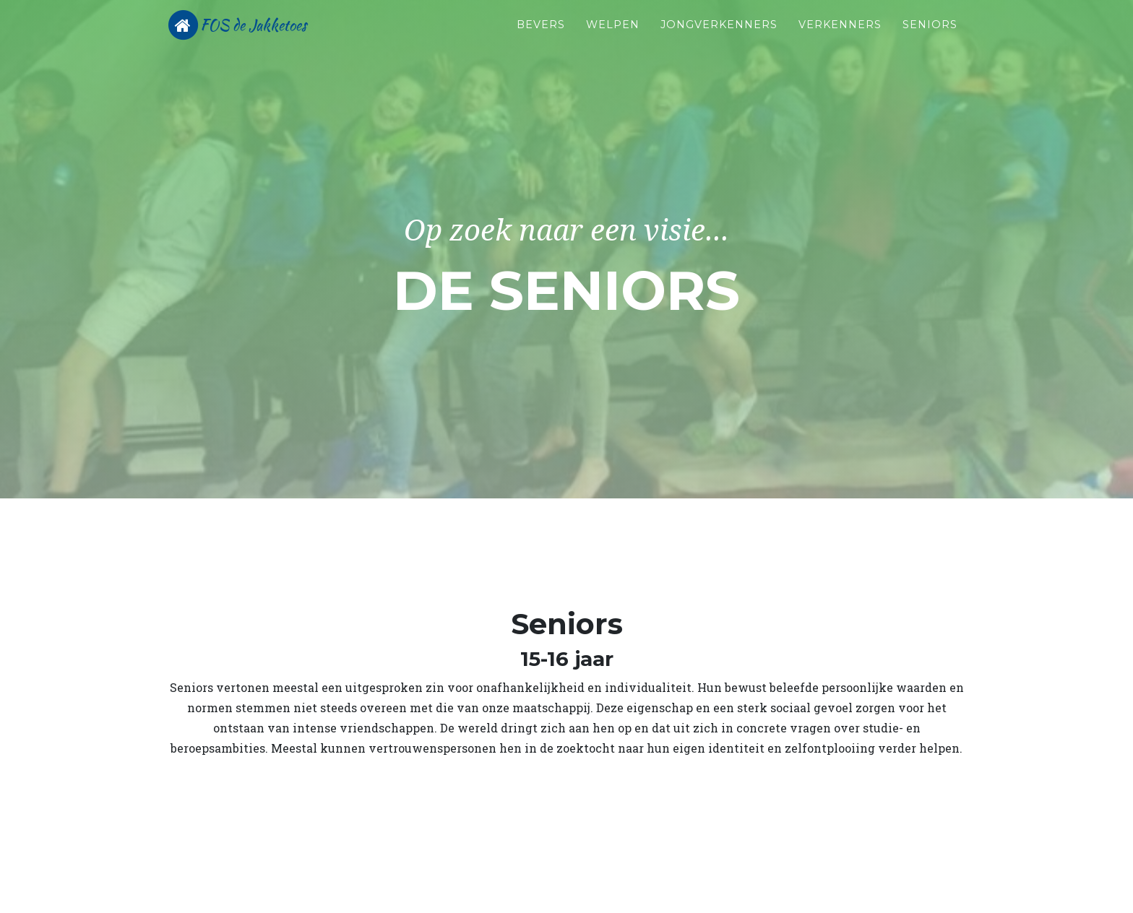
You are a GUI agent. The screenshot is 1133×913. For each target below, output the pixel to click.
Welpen (612, 36)
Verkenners (840, 36)
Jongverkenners (718, 36)
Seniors (929, 36)
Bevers (541, 36)
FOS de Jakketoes (273, 37)
